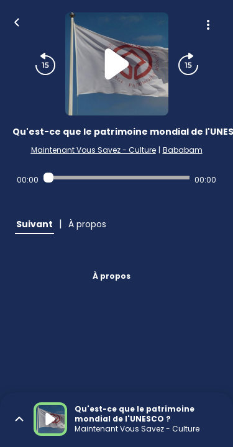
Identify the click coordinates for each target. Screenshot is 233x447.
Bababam (183, 150)
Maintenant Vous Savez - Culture (93, 150)
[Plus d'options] (208, 24)
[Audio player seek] (116, 177)
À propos (111, 276)
